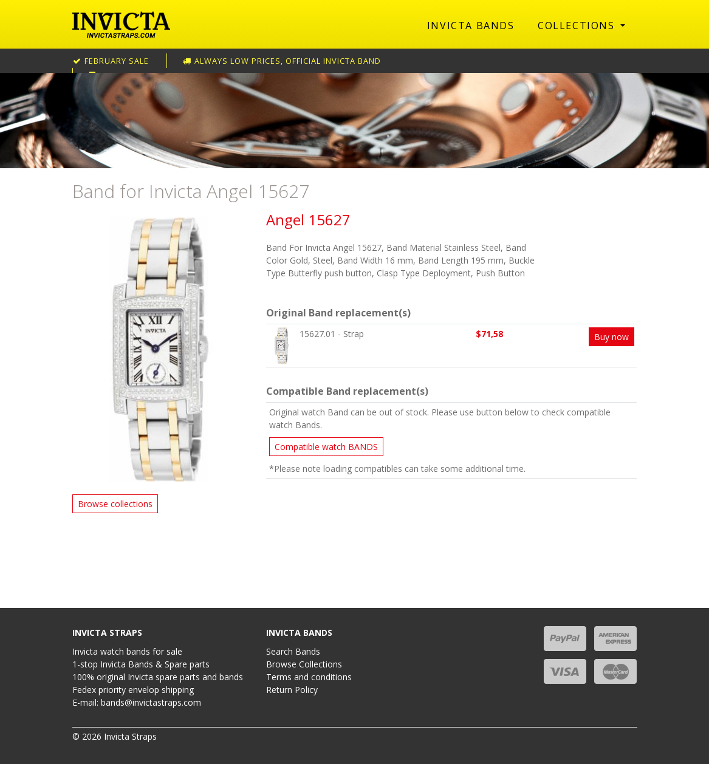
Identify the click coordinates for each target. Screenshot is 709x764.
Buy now (611, 337)
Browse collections (115, 504)
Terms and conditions (309, 677)
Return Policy (292, 689)
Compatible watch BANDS (326, 446)
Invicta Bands (471, 25)
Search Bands (293, 651)
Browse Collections (304, 664)
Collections (578, 25)
